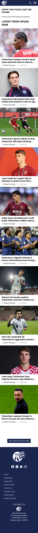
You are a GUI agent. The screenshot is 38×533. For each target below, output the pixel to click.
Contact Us (8, 488)
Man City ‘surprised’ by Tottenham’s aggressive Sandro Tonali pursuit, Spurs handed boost (17, 341)
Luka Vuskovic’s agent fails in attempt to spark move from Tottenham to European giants (17, 181)
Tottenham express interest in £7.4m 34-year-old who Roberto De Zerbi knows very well (18, 419)
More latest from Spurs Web (19, 441)
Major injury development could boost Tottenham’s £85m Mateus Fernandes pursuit (18, 220)
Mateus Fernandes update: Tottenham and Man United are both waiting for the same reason (18, 300)
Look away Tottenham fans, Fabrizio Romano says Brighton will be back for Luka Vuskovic (17, 379)
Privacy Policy (9, 495)
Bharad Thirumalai (9, 65)
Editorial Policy (9, 491)
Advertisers (8, 478)
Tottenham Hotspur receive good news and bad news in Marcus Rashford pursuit (18, 62)
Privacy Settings (10, 498)
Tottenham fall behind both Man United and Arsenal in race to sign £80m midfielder (19, 102)
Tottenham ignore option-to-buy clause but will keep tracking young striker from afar (18, 141)
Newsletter (8, 481)
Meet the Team (9, 484)
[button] (30, 3)
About (6, 474)
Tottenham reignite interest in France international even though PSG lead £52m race (19, 260)
